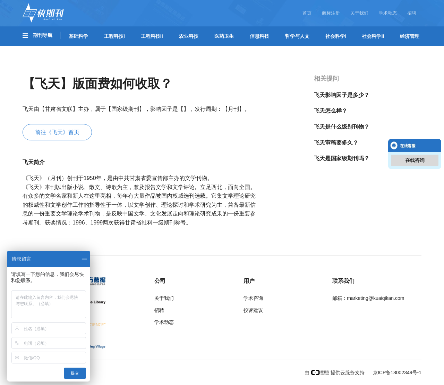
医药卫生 (224, 36)
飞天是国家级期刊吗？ (341, 158)
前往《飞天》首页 (57, 132)
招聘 (411, 13)
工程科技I (114, 36)
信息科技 (259, 36)
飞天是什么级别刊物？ (341, 127)
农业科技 (188, 36)
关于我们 (359, 13)
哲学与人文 (297, 36)
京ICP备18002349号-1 (396, 372)
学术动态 (388, 13)
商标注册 (331, 13)
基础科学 (78, 36)
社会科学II (373, 36)
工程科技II (152, 36)
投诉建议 (253, 310)
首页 (306, 13)
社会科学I (335, 36)
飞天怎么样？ (330, 111)
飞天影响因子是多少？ (341, 95)
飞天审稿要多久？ (336, 143)
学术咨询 (253, 298)
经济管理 (409, 36)
